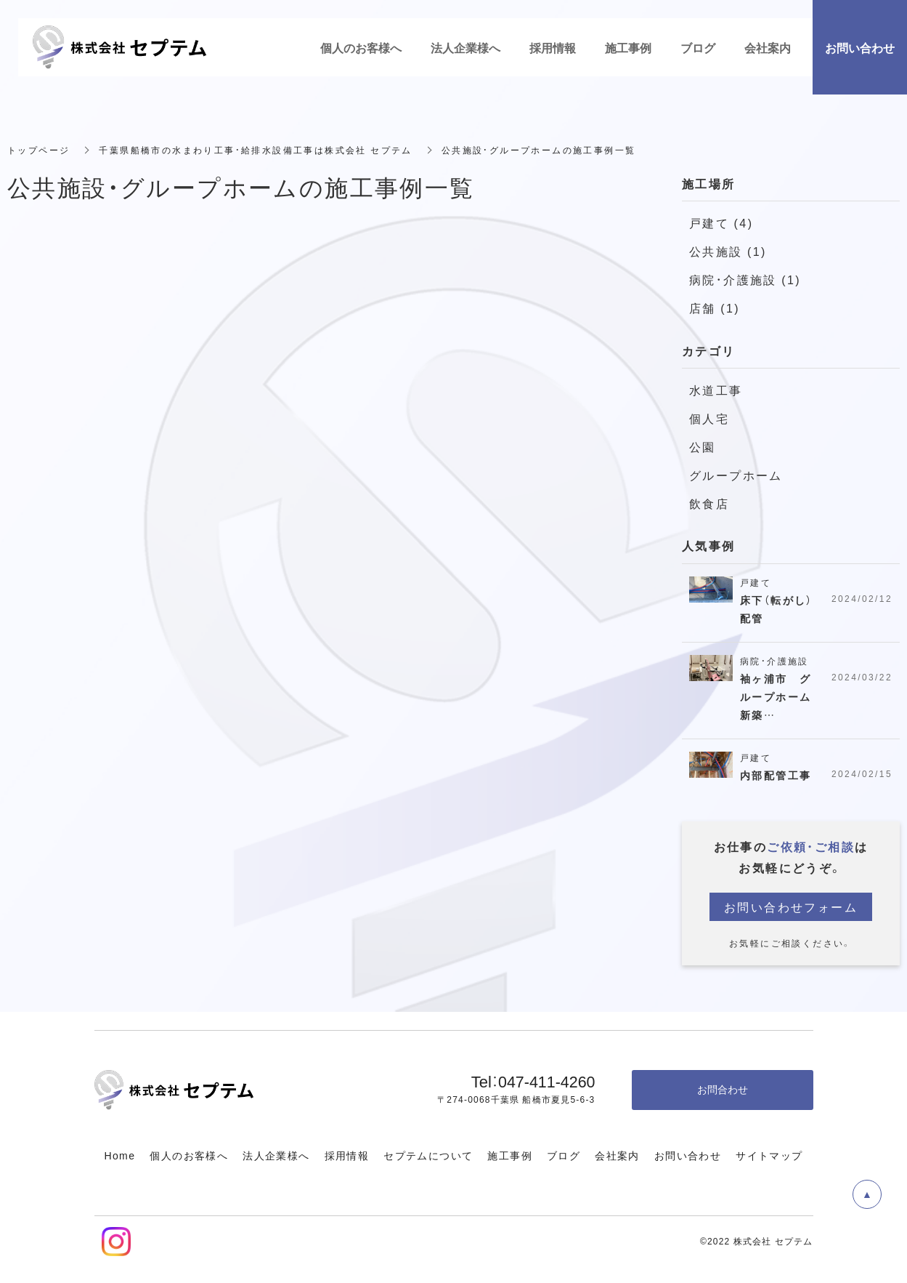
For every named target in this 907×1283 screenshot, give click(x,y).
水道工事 (716, 389)
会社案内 (617, 1155)
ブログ (563, 1155)
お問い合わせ (687, 1155)
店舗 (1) (714, 307)
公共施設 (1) (728, 251)
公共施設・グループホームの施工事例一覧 (539, 149)
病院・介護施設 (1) (745, 279)
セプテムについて (428, 1155)
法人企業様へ (276, 1155)
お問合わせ (722, 1089)
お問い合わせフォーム (791, 906)
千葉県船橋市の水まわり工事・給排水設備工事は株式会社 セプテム (255, 149)
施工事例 (509, 1155)
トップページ (38, 149)
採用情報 (347, 1155)
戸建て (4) (721, 222)
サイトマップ (769, 1155)
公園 (702, 446)
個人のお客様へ (189, 1155)
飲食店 (709, 503)
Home (119, 1155)
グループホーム (736, 474)
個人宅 (709, 418)
